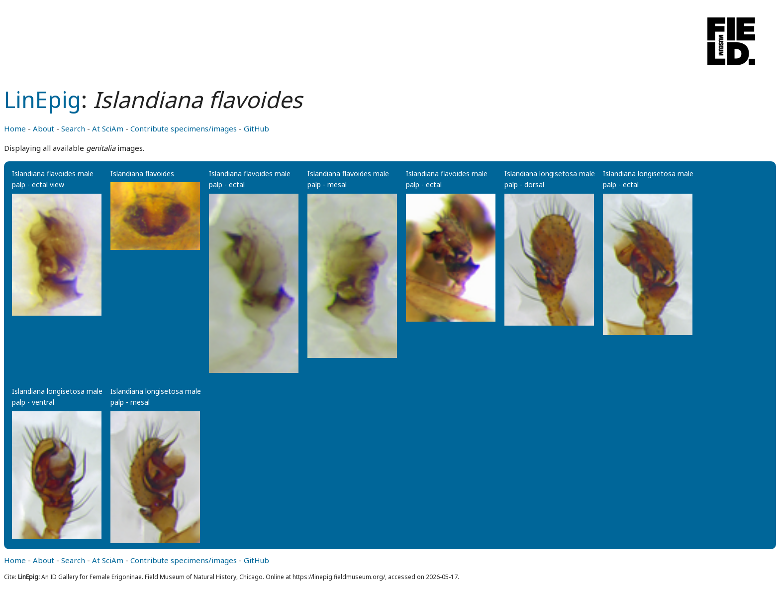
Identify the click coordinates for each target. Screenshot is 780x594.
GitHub (256, 128)
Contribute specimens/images (183, 128)
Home (15, 128)
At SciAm (107, 128)
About (43, 128)
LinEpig (42, 99)
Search (73, 128)
